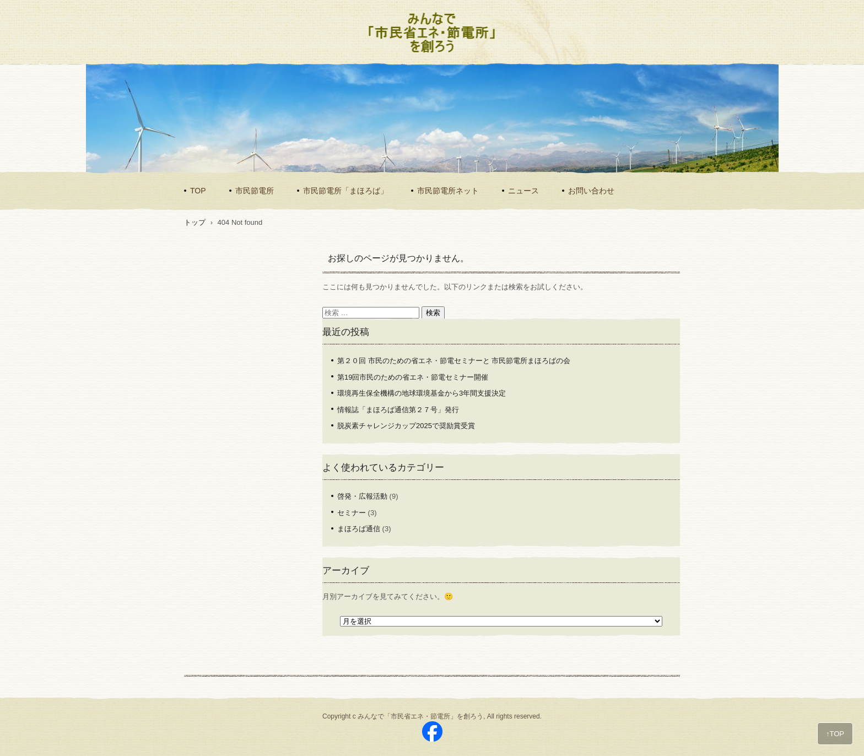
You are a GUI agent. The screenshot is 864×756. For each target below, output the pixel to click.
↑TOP (835, 734)
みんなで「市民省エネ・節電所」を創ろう (425, 52)
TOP (198, 190)
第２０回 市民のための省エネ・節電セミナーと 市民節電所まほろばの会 (453, 361)
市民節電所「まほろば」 (345, 190)
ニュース (523, 190)
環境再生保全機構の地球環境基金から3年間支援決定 (421, 393)
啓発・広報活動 (362, 496)
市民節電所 (254, 190)
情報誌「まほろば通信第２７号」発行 (398, 410)
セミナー (351, 513)
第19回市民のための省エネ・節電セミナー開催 (412, 377)
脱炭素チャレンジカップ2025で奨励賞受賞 (406, 426)
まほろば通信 (358, 529)
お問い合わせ (591, 190)
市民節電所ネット (448, 190)
